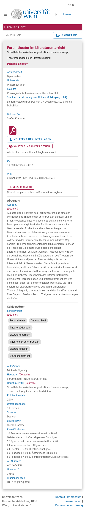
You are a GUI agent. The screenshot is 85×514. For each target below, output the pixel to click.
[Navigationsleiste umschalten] (5, 14)
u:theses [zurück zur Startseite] (66, 14)
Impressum (74, 497)
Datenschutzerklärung (69, 505)
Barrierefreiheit (72, 501)
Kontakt (60, 497)
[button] (71, 5)
